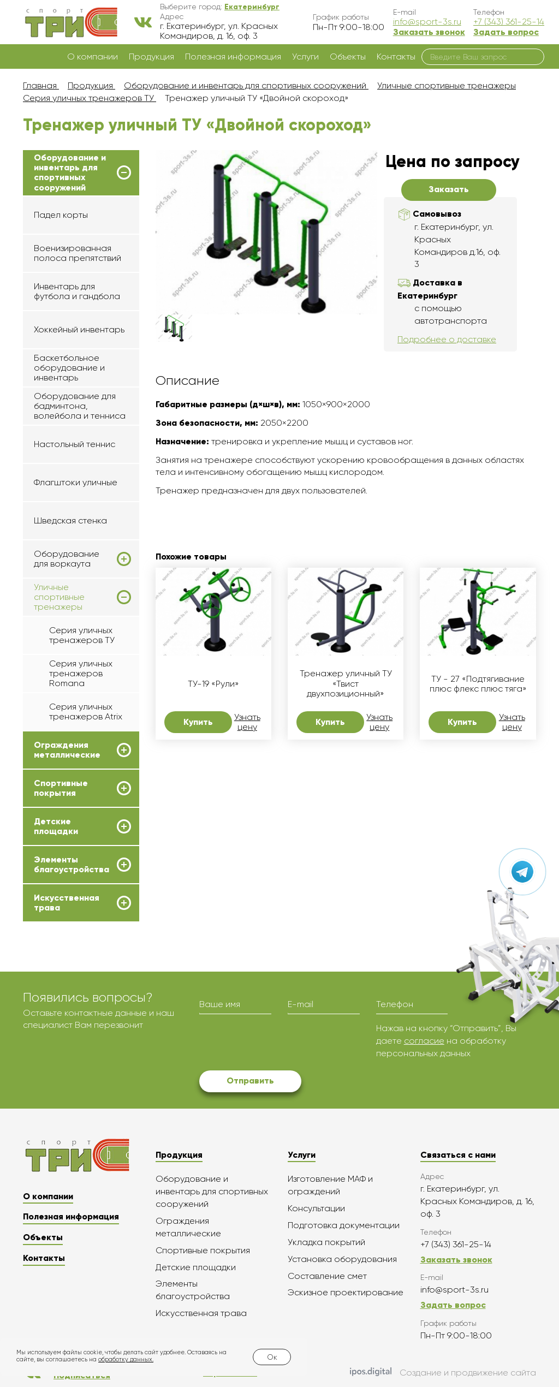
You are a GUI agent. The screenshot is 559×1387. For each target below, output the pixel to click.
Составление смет (327, 1276)
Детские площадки (56, 826)
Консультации (316, 1208)
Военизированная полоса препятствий (77, 253)
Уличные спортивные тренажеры (59, 597)
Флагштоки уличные (75, 482)
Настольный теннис (74, 444)
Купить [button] (198, 722)
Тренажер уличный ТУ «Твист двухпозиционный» (346, 684)
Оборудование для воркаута (66, 559)
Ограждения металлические (67, 750)
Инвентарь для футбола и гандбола (77, 291)
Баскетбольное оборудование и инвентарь (69, 368)
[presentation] (282, 1043)
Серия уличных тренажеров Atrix (85, 711)
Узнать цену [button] (247, 722)
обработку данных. (125, 1359)
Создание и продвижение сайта (443, 1372)
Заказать (449, 189)
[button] (252, 6)
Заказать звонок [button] (429, 32)
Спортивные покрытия (61, 788)
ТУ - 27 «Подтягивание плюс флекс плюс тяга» (478, 684)
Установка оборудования (342, 1259)
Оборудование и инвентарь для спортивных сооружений (70, 173)
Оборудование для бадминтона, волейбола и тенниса (80, 406)
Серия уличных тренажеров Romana (80, 673)
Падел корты (61, 215)
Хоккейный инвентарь (79, 329)
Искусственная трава (66, 903)
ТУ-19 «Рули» (213, 684)
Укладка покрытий (326, 1242)
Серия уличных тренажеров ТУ (82, 635)
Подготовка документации (344, 1225)
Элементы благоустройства (71, 864)
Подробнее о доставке (446, 339)
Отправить (250, 1080)
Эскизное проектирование (345, 1292)
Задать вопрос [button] (506, 32)
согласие (424, 1040)
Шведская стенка (70, 520)
